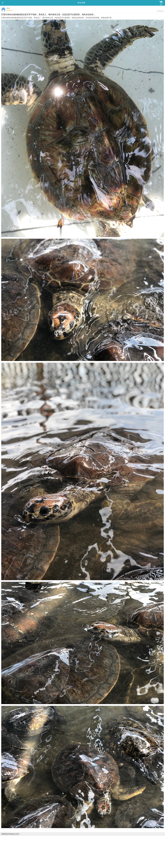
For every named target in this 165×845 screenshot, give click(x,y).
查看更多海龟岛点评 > (11, 834)
